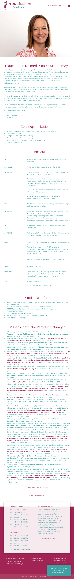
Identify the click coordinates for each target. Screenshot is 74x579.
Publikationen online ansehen (37, 487)
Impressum (24, 576)
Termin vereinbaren (55, 5)
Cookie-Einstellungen (46, 576)
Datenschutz (33, 576)
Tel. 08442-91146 (60, 558)
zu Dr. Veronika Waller (37, 495)
